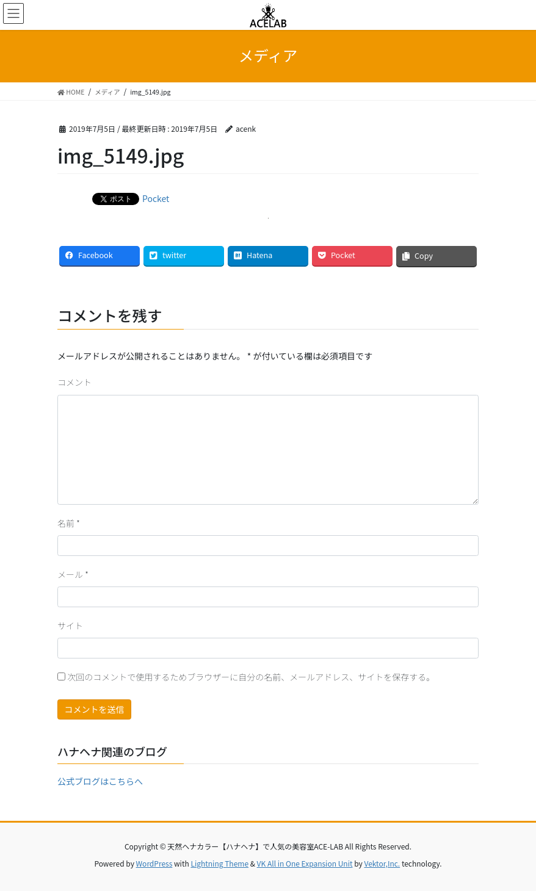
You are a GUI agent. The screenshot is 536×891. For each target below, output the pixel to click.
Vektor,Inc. (382, 863)
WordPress (154, 863)
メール (73, 574)
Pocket (155, 198)
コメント (74, 382)
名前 (68, 523)
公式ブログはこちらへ (100, 781)
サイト (70, 625)
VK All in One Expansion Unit (305, 863)
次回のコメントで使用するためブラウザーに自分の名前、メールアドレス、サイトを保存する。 (251, 677)
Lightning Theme (219, 863)
